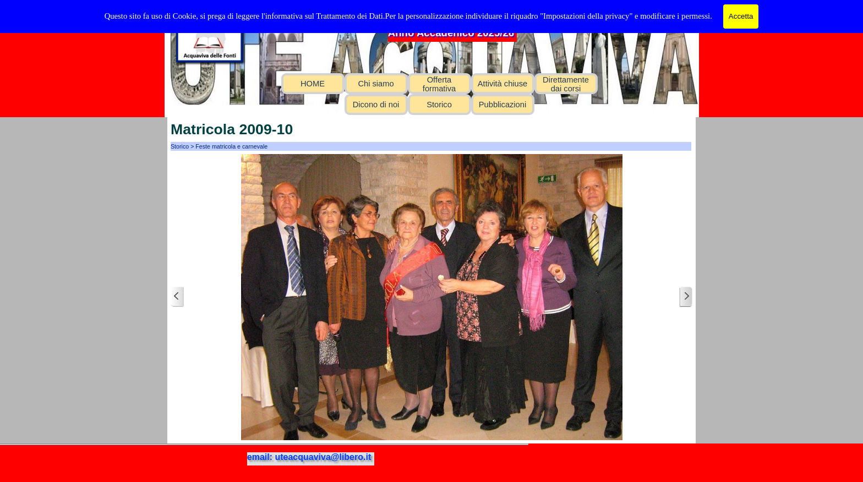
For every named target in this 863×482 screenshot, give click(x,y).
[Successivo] (685, 297)
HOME (313, 83)
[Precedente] (177, 297)
